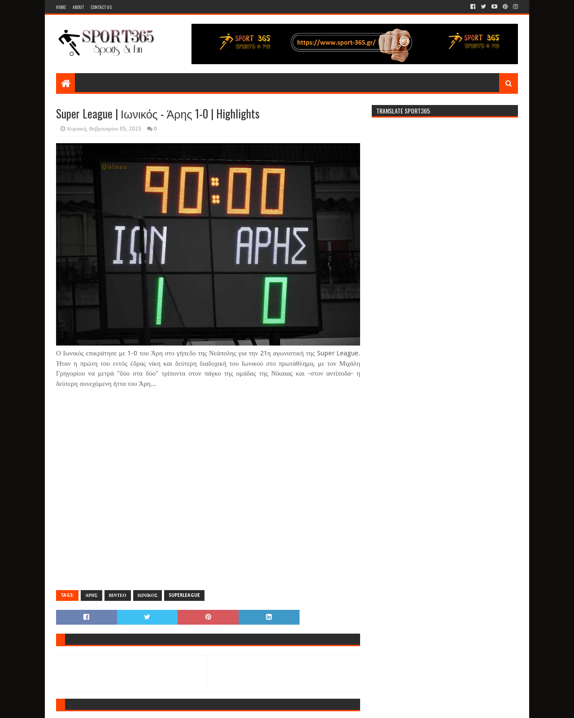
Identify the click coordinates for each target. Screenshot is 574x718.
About (78, 7)
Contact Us (101, 7)
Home (61, 7)
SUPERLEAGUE (184, 595)
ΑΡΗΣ (91, 595)
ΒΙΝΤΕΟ (117, 595)
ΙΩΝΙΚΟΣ (148, 595)
